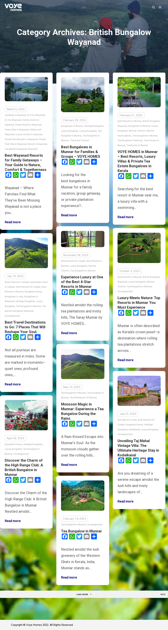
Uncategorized (125, 291)
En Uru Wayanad (13, 120)
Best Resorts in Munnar (129, 121)
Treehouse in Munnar (137, 145)
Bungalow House (33, 291)
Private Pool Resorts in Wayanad (21, 139)
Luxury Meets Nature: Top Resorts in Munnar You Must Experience (139, 303)
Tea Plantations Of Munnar (83, 397)
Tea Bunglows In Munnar (130, 140)
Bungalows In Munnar (72, 126)
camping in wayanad (15, 115)
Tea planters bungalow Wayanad (21, 149)
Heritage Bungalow (93, 126)
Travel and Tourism (79, 140)
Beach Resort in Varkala (17, 282)
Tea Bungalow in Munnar (145, 135)
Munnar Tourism (137, 131)
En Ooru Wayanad (36, 115)
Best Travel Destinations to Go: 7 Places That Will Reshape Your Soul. (25, 327)
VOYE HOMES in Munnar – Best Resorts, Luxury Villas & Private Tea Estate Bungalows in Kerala (138, 161)
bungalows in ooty (14, 296)
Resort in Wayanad (37, 144)
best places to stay (127, 420)
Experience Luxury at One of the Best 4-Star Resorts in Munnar (82, 282)
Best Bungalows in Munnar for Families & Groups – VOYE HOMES (80, 152)
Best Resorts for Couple (73, 261)
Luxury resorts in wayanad (29, 134)
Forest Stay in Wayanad (17, 129)
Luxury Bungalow (69, 131)
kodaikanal (134, 429)
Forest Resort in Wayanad (28, 124)
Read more (13, 222)
